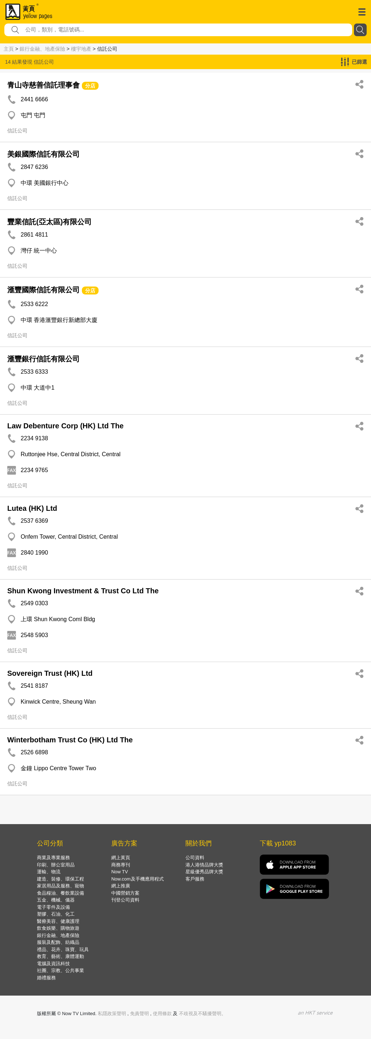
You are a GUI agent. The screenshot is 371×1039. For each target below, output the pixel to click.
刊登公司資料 (125, 900)
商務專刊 (120, 865)
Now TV (119, 871)
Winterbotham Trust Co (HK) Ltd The (70, 740)
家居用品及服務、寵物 (60, 886)
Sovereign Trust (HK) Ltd (50, 673)
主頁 (9, 49)
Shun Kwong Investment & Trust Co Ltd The (83, 591)
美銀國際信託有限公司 (43, 154)
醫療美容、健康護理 (58, 921)
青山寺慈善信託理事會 (43, 85)
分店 (90, 86)
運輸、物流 (49, 871)
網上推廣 (120, 886)
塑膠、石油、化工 (56, 914)
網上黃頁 (120, 857)
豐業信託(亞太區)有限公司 (49, 222)
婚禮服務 (46, 977)
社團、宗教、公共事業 (60, 970)
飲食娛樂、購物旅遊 (58, 928)
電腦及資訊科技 (53, 963)
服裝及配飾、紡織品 (58, 942)
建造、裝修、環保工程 (60, 879)
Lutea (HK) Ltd (32, 508)
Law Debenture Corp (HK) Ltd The (65, 426)
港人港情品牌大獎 (204, 865)
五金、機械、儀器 (56, 900)
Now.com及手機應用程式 (137, 879)
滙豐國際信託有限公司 (43, 290)
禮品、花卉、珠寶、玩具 (63, 949)
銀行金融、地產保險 (42, 49)
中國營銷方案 (125, 893)
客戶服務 (195, 879)
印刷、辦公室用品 (56, 865)
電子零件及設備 (53, 907)
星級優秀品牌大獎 (204, 871)
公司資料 (195, 857)
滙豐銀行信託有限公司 (43, 359)
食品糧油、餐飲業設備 (60, 893)
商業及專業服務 (53, 857)
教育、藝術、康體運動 (60, 956)
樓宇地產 (81, 49)
